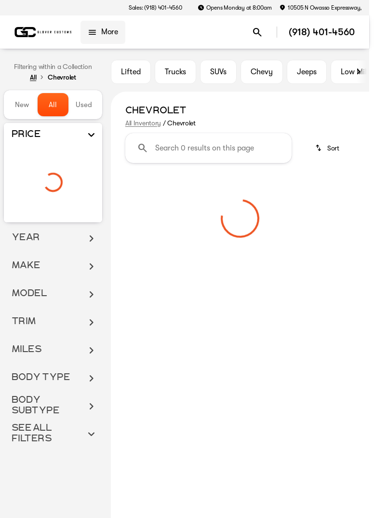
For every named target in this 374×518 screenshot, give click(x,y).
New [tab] (22, 104)
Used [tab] (84, 104)
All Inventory (143, 123)
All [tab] (53, 104)
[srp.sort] (328, 148)
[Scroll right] (358, 72)
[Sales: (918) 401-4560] (155, 8)
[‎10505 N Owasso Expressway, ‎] (321, 8)
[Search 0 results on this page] (208, 148)
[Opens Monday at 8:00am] (235, 8)
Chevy (262, 72)
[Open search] (257, 32)
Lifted (131, 72)
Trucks (175, 72)
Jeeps (307, 72)
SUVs (218, 72)
